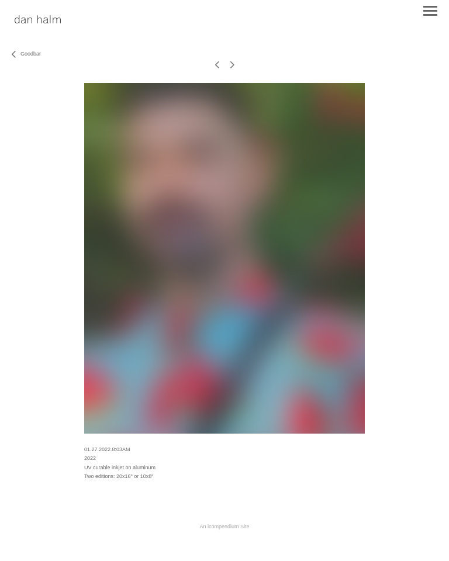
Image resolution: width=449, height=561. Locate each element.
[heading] (38, 20)
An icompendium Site (224, 526)
